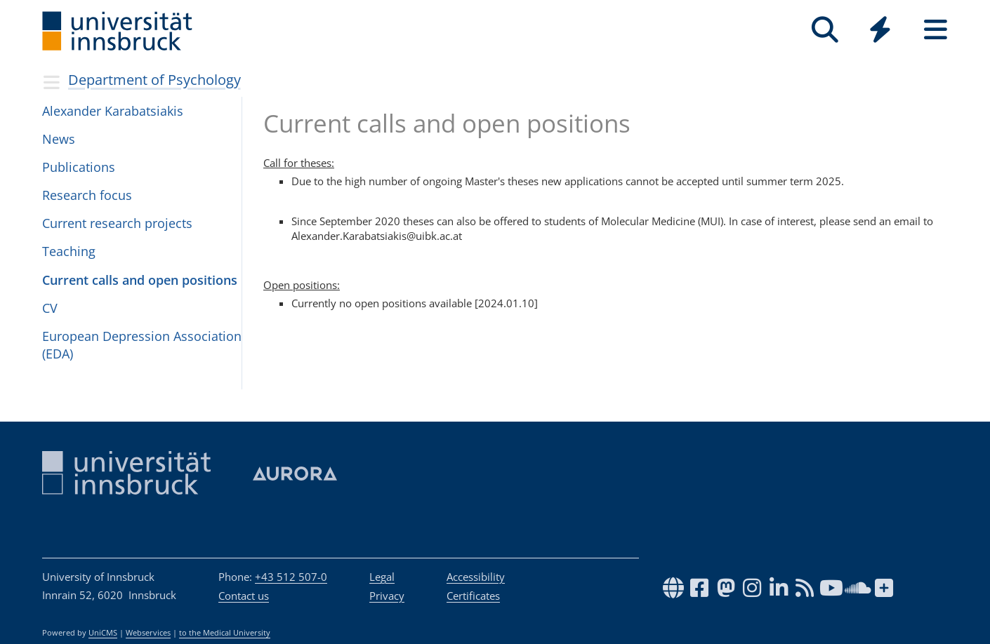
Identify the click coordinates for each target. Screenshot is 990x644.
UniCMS (102, 633)
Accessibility (476, 577)
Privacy (386, 596)
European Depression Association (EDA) (142, 345)
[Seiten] (935, 30)
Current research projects (117, 223)
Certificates (473, 596)
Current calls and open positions (139, 279)
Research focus (87, 195)
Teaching (68, 251)
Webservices (148, 633)
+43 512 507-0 (291, 577)
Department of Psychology (154, 79)
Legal (382, 577)
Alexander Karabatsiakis (112, 110)
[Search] (824, 30)
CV (50, 308)
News (58, 138)
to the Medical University (224, 633)
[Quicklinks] (880, 30)
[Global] (880, 31)
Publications (78, 167)
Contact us (243, 596)
